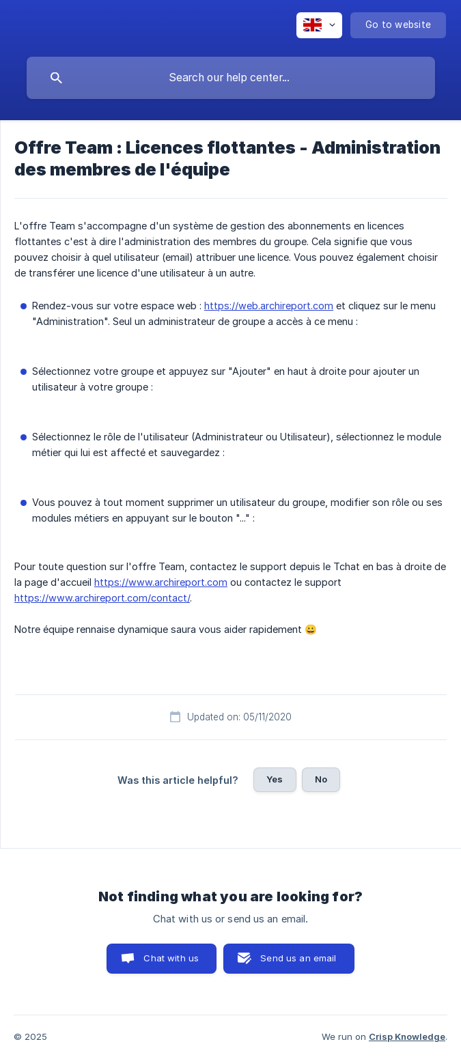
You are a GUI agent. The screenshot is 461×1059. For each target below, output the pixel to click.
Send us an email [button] (298, 957)
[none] (319, 25)
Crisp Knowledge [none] (407, 1036)
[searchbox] (231, 78)
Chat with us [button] (171, 957)
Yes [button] (274, 779)
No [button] (321, 779)
